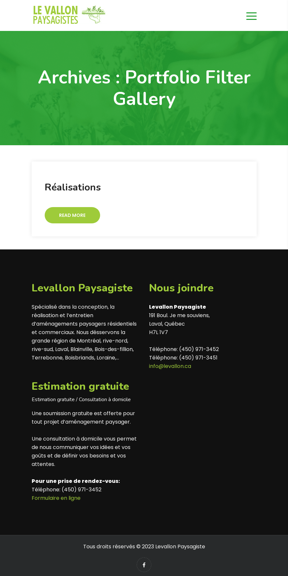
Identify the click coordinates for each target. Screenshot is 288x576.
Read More (72, 215)
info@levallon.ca (170, 366)
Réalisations (73, 187)
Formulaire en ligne (56, 498)
